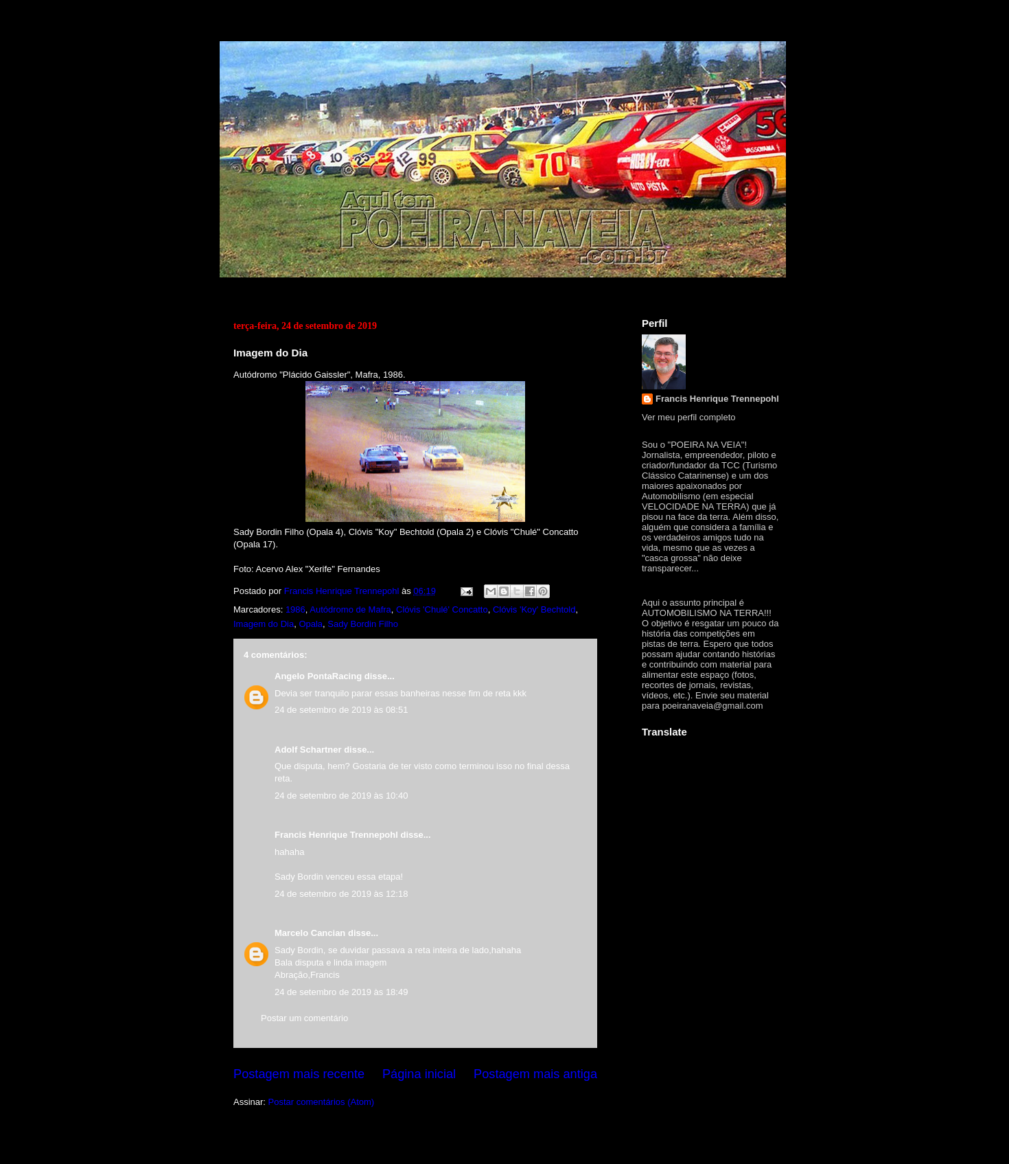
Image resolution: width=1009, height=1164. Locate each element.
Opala (311, 624)
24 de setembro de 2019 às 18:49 (341, 992)
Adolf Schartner (308, 749)
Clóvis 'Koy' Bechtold (534, 609)
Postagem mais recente (298, 1074)
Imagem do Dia (263, 624)
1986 (295, 609)
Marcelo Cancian (310, 933)
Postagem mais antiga (535, 1074)
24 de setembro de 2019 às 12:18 (341, 894)
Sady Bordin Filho (362, 624)
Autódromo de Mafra (350, 609)
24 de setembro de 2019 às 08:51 (341, 710)
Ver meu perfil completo (689, 417)
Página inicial (419, 1074)
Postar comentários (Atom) (321, 1102)
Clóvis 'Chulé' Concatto (442, 609)
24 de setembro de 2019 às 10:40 (341, 795)
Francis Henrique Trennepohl (336, 835)
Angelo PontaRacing (318, 676)
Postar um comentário (304, 1018)
